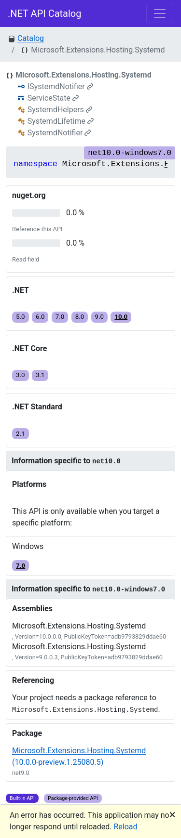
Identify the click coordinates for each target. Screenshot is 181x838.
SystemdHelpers (60, 109)
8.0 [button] (79, 316)
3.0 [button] (20, 375)
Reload (126, 826)
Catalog (30, 38)
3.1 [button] (40, 375)
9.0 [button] (99, 316)
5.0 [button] (20, 316)
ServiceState (53, 98)
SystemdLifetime (61, 121)
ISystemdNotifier (60, 86)
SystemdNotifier (59, 132)
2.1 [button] (20, 433)
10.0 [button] (120, 316)
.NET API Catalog (45, 13)
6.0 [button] (40, 316)
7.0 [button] (60, 316)
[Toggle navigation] (159, 13)
